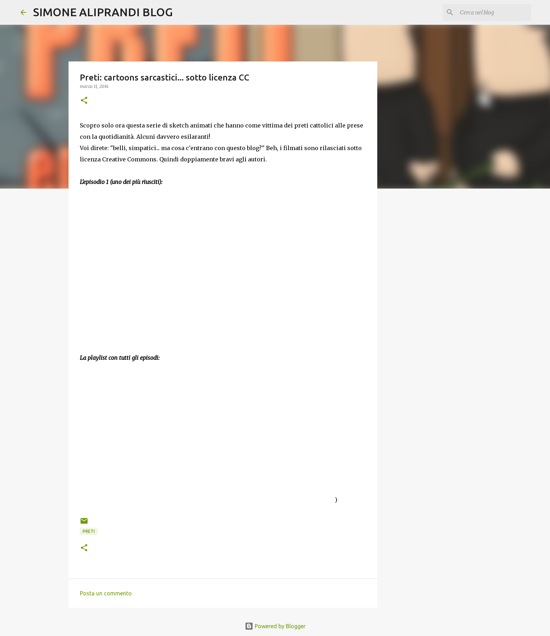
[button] (84, 101)
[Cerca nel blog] (494, 12)
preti (89, 531)
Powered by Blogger (275, 626)
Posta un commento (106, 593)
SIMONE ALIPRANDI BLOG (103, 12)
